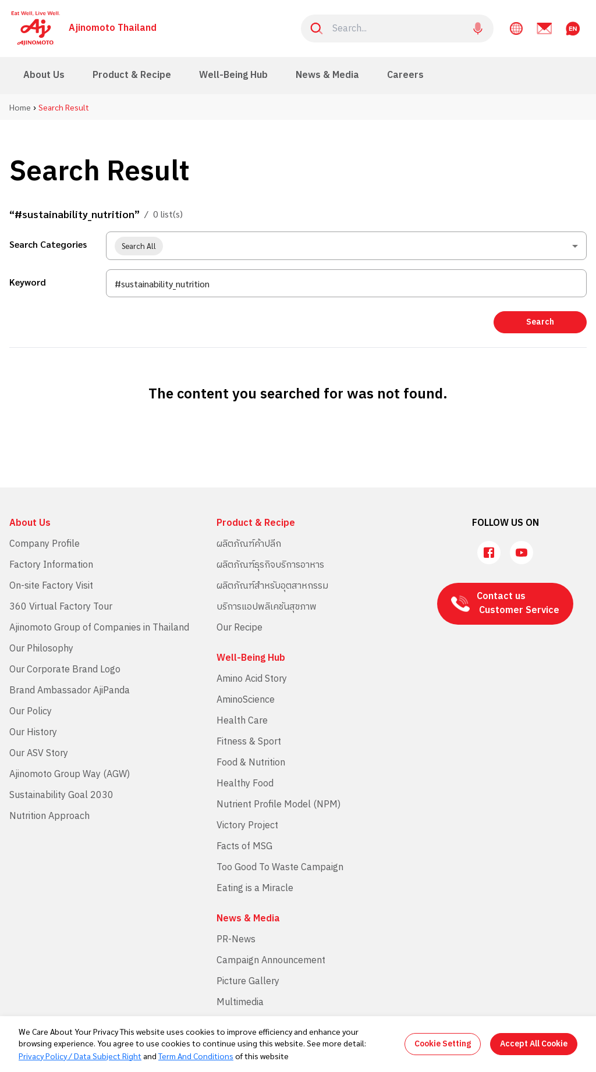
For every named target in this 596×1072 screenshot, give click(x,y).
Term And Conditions (195, 1055)
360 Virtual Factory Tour (60, 607)
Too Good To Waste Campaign (280, 867)
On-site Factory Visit (51, 586)
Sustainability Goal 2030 (61, 795)
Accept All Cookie (533, 1043)
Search (540, 322)
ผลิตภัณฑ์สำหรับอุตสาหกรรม (272, 586)
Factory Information (51, 565)
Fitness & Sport (249, 742)
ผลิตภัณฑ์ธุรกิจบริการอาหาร (270, 565)
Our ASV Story (38, 753)
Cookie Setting (442, 1043)
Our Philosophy (41, 649)
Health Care (242, 721)
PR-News (236, 940)
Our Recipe (239, 628)
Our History (33, 732)
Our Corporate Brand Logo (64, 670)
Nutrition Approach (49, 816)
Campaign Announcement (271, 960)
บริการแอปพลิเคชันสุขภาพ (267, 607)
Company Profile (44, 544)
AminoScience (246, 700)
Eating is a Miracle (255, 888)
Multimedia (240, 1002)
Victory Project (247, 826)
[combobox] (346, 245)
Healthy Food (245, 784)
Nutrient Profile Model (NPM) (278, 805)
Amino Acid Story (252, 679)
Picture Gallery (248, 981)
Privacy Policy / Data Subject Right (80, 1055)
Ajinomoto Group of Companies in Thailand (99, 628)
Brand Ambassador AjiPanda (69, 691)
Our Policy (30, 712)
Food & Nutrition (251, 763)
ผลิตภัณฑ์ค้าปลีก (249, 544)
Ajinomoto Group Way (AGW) (69, 774)
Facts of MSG (244, 846)
